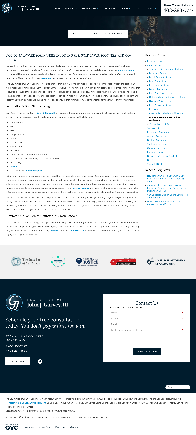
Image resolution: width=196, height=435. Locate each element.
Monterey (11, 403)
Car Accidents (154, 65)
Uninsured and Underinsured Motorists (168, 97)
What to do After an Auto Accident (166, 69)
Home (57, 8)
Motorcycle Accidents (158, 132)
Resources (29, 427)
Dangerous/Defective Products (162, 156)
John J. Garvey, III (46, 113)
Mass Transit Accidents (160, 93)
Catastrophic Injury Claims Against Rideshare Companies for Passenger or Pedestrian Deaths (166, 188)
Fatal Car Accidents (158, 81)
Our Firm (69, 8)
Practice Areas (89, 8)
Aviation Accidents (156, 136)
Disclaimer (60, 427)
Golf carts (15, 166)
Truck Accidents (155, 128)
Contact (150, 8)
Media (125, 8)
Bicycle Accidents (158, 89)
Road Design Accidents (160, 105)
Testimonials (110, 8)
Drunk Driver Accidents (161, 77)
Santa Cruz (30, 403)
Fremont (41, 403)
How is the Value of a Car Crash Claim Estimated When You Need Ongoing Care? (165, 179)
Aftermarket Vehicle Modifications (166, 113)
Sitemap (74, 427)
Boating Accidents (156, 140)
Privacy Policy (44, 427)
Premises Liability (156, 152)
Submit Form (147, 351)
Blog (138, 8)
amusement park (33, 170)
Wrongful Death (155, 164)
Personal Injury (154, 61)
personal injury (126, 70)
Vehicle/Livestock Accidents (163, 124)
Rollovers (153, 109)
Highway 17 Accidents (160, 101)
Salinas (20, 403)
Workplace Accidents (157, 144)
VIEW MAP (17, 361)
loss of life (46, 78)
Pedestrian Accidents (159, 85)
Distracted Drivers (158, 73)
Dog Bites (152, 160)
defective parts (81, 188)
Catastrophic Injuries (157, 148)
